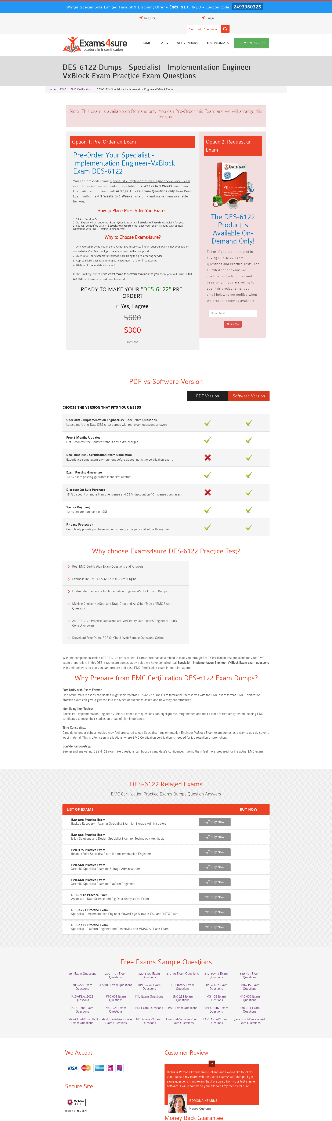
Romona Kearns (167, 1056)
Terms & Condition (128, 1114)
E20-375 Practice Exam (63, 810)
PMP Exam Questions (186, 958)
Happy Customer (164, 1064)
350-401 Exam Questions (267, 934)
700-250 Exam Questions (65, 942)
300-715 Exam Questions (267, 942)
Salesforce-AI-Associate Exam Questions (106, 967)
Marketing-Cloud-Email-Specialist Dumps (65, 1090)
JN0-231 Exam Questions (186, 950)
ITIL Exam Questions (146, 950)
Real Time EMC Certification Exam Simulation (79, 431)
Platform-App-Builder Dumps (146, 1090)
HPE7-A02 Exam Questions (226, 942)
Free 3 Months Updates (63, 414)
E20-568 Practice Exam (63, 824)
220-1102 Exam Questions (146, 934)
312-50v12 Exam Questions (226, 934)
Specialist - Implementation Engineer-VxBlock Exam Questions (91, 396)
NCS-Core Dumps (267, 1092)
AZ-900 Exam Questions (105, 942)
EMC (63, 81)
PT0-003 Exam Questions (106, 950)
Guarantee (102, 1114)
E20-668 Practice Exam (63, 839)
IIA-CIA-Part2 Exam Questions (226, 967)
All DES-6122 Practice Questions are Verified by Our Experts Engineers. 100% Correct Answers (105, 585)
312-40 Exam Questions (186, 934)
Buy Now (269, 782)
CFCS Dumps (146, 1096)
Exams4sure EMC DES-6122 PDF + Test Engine (209, 547)
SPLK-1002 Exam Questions (226, 958)
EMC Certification (81, 81)
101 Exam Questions (65, 934)
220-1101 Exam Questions (106, 934)
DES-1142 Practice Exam (64, 882)
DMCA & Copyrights (183, 1114)
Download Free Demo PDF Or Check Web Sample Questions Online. (223, 583)
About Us (67, 1114)
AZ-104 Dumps (226, 1092)
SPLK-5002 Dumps (266, 1096)
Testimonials (238, 34)
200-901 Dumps (226, 1089)
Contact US (155, 1114)
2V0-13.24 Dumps (186, 1096)
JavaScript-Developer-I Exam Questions (266, 967)
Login (259, 18)
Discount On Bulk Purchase (65, 466)
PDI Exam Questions (146, 958)
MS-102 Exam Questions (226, 950)
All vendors (208, 34)
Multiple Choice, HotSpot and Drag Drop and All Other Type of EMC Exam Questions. (226, 567)
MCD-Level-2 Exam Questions (146, 967)
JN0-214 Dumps (106, 1096)
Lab (184, 34)
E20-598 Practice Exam (63, 780)
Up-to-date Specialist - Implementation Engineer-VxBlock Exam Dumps (100, 565)
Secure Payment (58, 484)
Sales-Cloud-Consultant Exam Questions (65, 967)
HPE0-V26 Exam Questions (146, 942)
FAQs (84, 1114)
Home (166, 34)
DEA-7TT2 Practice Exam (64, 853)
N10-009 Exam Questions (266, 950)
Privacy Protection (59, 502)
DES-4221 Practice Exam (64, 868)
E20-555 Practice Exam (63, 795)
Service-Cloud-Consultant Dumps (105, 1090)
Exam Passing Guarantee (64, 449)
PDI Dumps (186, 1089)
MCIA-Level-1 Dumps (186, 1092)
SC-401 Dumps (65, 1099)
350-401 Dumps (266, 1089)
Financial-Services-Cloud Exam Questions (186, 967)
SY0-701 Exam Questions (266, 958)
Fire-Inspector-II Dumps (226, 1096)
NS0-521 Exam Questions (105, 958)
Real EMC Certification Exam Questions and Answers (88, 547)
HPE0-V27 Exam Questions (186, 942)
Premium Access (272, 34)
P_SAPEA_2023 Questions (65, 950)
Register (237, 18)
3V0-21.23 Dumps (65, 1096)
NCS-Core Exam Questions (65, 958)
